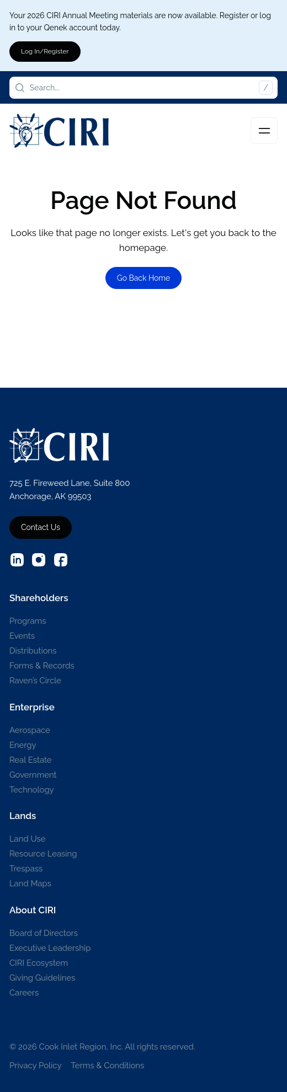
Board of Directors (43, 933)
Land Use (27, 838)
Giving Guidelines (42, 977)
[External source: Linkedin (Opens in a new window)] (17, 560)
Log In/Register (45, 51)
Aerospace (29, 730)
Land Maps (30, 883)
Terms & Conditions (107, 1065)
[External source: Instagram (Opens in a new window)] (38, 560)
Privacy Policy (35, 1065)
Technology (31, 789)
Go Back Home (144, 278)
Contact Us (40, 527)
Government (33, 774)
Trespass (25, 868)
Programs (27, 620)
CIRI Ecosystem (38, 962)
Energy (22, 745)
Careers (24, 992)
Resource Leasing (43, 853)
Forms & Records (42, 665)
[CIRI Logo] (59, 130)
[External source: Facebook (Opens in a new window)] (60, 560)
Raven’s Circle (35, 680)
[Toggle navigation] (264, 130)
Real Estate (30, 759)
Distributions (33, 650)
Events (22, 635)
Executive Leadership (50, 947)
